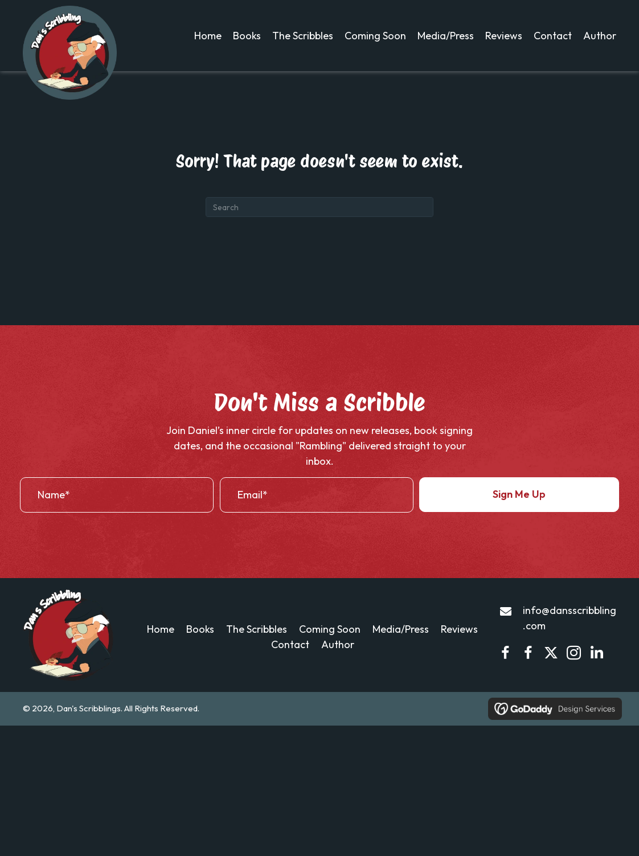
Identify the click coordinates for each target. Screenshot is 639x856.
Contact (290, 664)
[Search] (319, 227)
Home (160, 649)
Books (200, 649)
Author (337, 664)
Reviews (459, 649)
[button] (519, 514)
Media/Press (400, 649)
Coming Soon (330, 649)
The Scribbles (256, 649)
